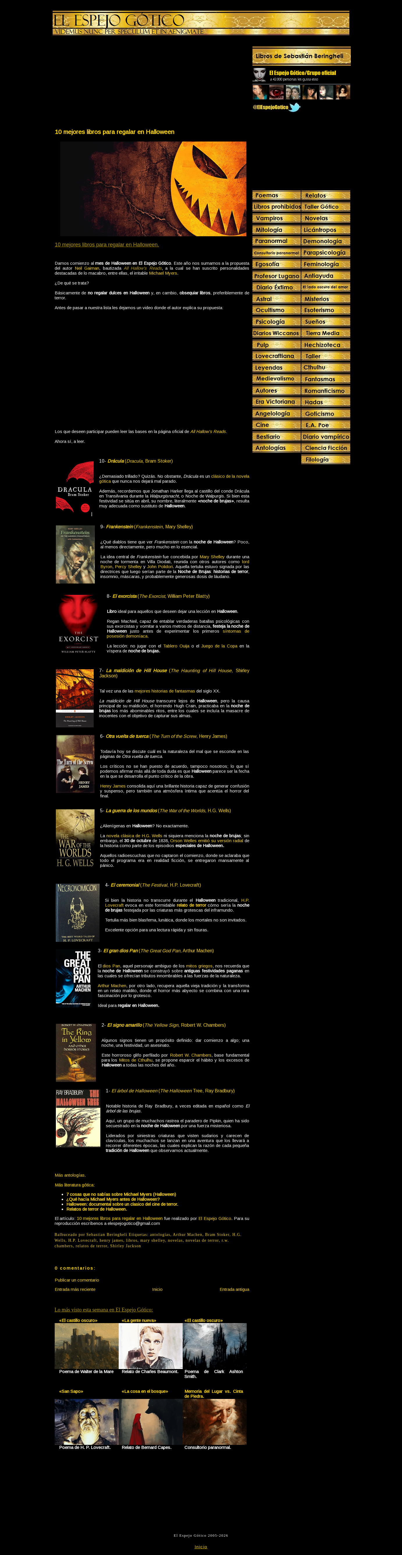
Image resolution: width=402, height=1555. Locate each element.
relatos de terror (91, 1246)
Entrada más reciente (75, 1289)
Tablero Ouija (176, 645)
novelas (175, 1240)
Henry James (113, 785)
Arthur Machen (112, 985)
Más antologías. (70, 1175)
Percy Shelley (128, 566)
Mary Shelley (212, 556)
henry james (111, 1240)
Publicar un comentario (77, 1279)
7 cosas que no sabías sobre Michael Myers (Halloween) (121, 1194)
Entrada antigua (234, 1289)
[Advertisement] (103, 83)
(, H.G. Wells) (168, 810)
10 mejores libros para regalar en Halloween (114, 131)
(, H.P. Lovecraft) (156, 885)
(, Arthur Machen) (158, 950)
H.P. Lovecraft (82, 1240)
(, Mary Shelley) (149, 526)
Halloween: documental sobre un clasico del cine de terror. (122, 1204)
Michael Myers (163, 273)
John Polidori (160, 566)
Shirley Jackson (125, 1246)
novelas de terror (202, 1240)
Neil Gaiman (87, 268)
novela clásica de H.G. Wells (134, 835)
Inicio (157, 1289)
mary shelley (152, 1240)
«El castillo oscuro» (78, 1320)
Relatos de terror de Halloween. (96, 1209)
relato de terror (191, 905)
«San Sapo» (71, 1391)
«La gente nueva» (139, 1320)
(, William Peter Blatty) (161, 596)
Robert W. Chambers (190, 1055)
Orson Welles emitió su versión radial (206, 840)
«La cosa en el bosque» (145, 1391)
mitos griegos (199, 965)
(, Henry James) (166, 736)
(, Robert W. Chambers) (166, 1025)
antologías (160, 1234)
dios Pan (111, 965)
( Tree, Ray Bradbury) (173, 1090)
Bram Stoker (217, 1234)
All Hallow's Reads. (208, 431)
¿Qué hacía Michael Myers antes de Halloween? (113, 1199)
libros (131, 1240)
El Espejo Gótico (214, 1218)
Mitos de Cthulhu (135, 1059)
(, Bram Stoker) (140, 461)
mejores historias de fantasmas (165, 690)
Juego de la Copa (219, 645)
